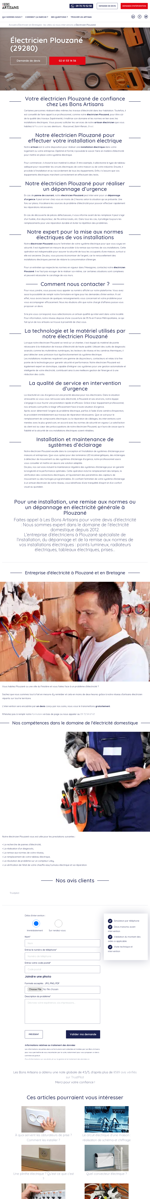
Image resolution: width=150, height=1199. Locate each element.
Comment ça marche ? (36, 17)
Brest (90, 126)
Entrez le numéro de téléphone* (41, 949)
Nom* (27, 936)
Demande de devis (28, 60)
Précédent (34, 1034)
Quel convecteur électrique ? (106, 1174)
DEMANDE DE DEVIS (107, 6)
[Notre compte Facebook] (139, 16)
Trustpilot (14, 893)
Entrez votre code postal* (38, 962)
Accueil (12, 24)
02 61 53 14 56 (67, 60)
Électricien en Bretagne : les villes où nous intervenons (45, 24)
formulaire (37, 714)
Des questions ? (59, 17)
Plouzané (39, 126)
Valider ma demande (83, 1034)
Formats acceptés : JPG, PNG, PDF (42, 983)
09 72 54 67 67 (87, 714)
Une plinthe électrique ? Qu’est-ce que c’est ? (43, 1176)
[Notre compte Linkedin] (133, 16)
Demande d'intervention (134, 6)
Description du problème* (38, 996)
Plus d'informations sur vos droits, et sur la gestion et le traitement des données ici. (57, 1059)
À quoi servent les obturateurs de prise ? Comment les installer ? (43, 1137)
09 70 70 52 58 (84, 6)
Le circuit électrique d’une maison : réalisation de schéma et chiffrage (106, 1137)
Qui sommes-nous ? (12, 17)
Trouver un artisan (81, 17)
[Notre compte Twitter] (146, 16)
